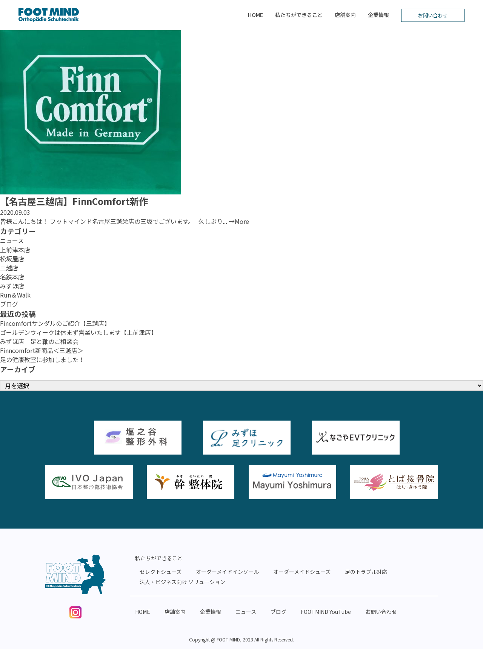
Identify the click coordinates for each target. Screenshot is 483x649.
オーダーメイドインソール (227, 571)
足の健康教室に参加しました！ (42, 359)
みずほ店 (12, 285)
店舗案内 (345, 14)
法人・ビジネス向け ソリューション (182, 582)
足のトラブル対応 (366, 571)
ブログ (9, 303)
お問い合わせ (433, 15)
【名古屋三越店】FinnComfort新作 (74, 201)
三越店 (9, 267)
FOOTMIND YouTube (326, 611)
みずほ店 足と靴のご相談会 (39, 341)
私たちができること (299, 14)
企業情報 (378, 14)
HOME (255, 14)
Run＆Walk (15, 294)
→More (239, 221)
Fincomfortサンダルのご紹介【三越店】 (55, 323)
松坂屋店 (12, 258)
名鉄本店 (12, 276)
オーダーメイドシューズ (302, 571)
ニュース (12, 240)
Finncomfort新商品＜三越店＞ (41, 350)
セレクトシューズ (161, 571)
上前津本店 (15, 249)
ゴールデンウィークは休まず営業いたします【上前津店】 (78, 332)
